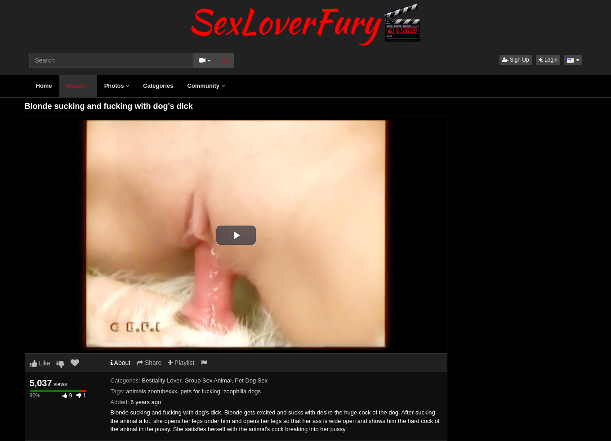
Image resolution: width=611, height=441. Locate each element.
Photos (116, 85)
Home (44, 85)
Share (149, 362)
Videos (78, 85)
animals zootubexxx (151, 391)
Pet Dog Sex (251, 380)
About (121, 362)
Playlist (181, 362)
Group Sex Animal (208, 380)
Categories (158, 85)
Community (206, 85)
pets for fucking (200, 391)
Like (40, 363)
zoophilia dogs (242, 391)
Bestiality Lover (161, 380)
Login (548, 60)
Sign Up (515, 60)
